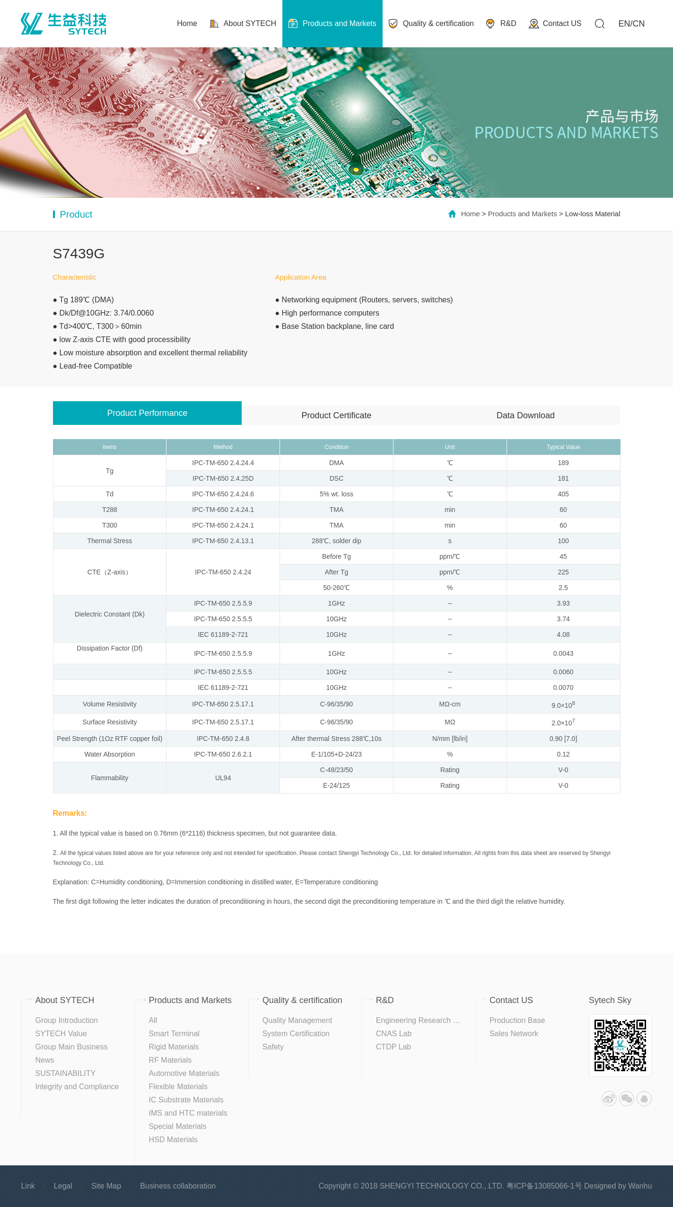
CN (639, 23)
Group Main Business (71, 1047)
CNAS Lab (394, 1034)
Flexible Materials (178, 1087)
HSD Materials (173, 1140)
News (44, 1060)
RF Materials (170, 1060)
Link (28, 1186)
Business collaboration (178, 1186)
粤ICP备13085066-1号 (544, 1186)
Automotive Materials (184, 1073)
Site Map (106, 1186)
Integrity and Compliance (77, 1087)
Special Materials (178, 1126)
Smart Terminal (174, 1034)
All (153, 1020)
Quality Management (297, 1020)
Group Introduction (66, 1020)
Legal (63, 1186)
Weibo (609, 1098)
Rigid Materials (174, 1047)
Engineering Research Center (426, 1020)
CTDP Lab (393, 1047)
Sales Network (513, 1034)
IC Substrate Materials (186, 1100)
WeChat (626, 1098)
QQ (644, 1098)
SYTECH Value (61, 1034)
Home (470, 214)
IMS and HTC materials (188, 1113)
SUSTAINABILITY (65, 1073)
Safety (273, 1047)
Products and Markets (522, 214)
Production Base (517, 1020)
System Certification (296, 1034)
